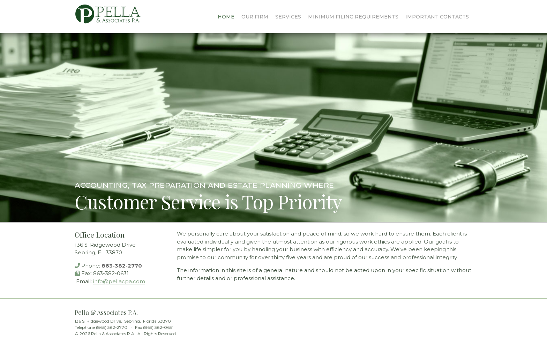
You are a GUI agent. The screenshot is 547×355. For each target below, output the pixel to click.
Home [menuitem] (226, 17)
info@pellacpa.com (119, 281)
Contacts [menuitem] (437, 17)
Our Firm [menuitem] (254, 17)
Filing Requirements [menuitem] (353, 17)
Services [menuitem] (288, 17)
